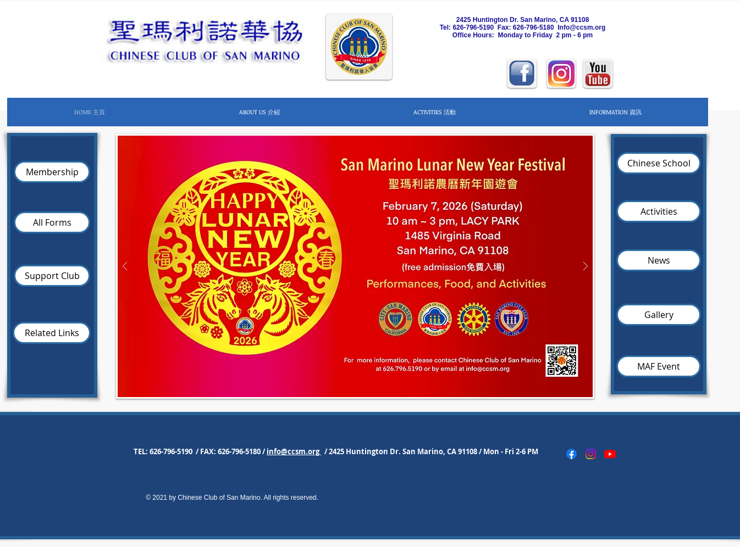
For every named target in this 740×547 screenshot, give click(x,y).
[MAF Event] (658, 366)
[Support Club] (52, 276)
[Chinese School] (658, 163)
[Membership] (52, 172)
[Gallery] (658, 315)
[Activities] (658, 211)
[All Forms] (52, 222)
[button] (259, 112)
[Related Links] (52, 333)
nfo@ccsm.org (583, 27)
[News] (658, 260)
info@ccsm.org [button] (294, 451)
